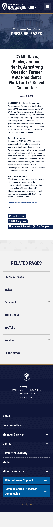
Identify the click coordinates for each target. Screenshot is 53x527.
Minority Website (25, 471)
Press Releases (33, 29)
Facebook (11, 302)
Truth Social (12, 315)
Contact (25, 444)
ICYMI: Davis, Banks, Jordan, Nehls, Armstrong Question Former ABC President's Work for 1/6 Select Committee (26, 72)
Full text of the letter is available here (23, 202)
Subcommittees (25, 425)
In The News (12, 353)
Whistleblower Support (26, 480)
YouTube (10, 327)
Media (22, 29)
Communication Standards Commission (26, 491)
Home (15, 29)
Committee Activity (25, 453)
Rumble (9, 340)
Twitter (9, 290)
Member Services (25, 434)
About (25, 416)
